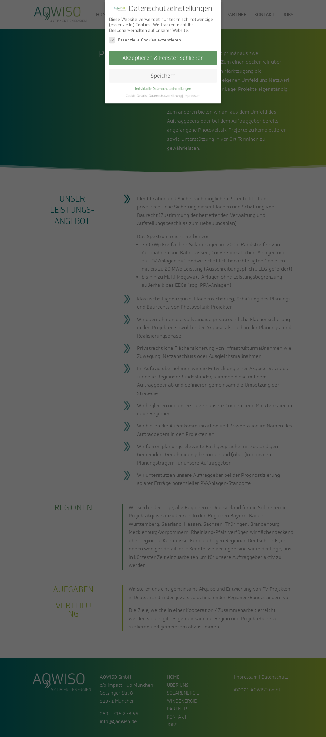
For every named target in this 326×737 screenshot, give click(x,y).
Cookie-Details (136, 92)
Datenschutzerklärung (165, 92)
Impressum (192, 92)
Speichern (163, 72)
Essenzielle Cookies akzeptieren (145, 37)
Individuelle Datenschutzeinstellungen (163, 85)
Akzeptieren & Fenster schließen (163, 54)
